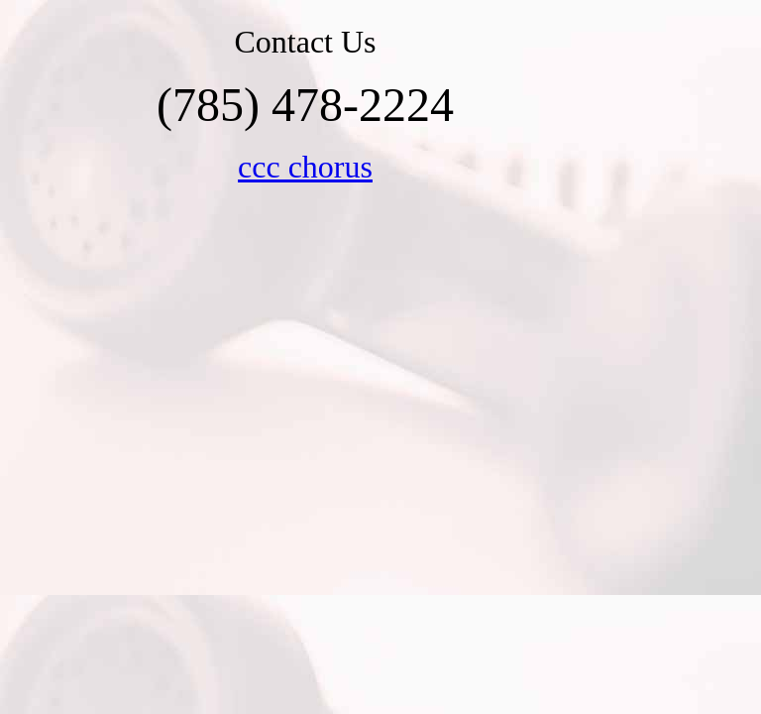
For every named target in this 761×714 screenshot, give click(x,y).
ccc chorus (305, 166)
